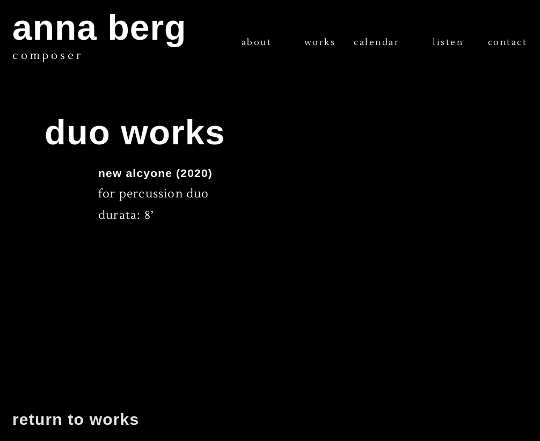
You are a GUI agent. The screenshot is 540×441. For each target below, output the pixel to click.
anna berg (99, 27)
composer (47, 56)
